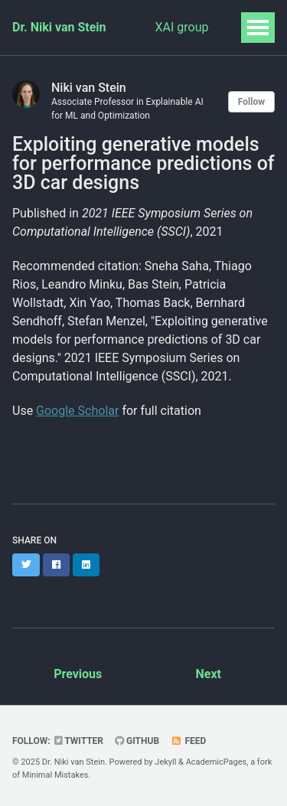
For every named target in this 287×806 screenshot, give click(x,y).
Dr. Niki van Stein (59, 27)
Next (208, 674)
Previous (78, 674)
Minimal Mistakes (55, 775)
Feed (188, 741)
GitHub (137, 741)
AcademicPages (216, 762)
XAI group (182, 27)
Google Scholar (77, 410)
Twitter (78, 741)
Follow (251, 101)
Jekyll (165, 762)
